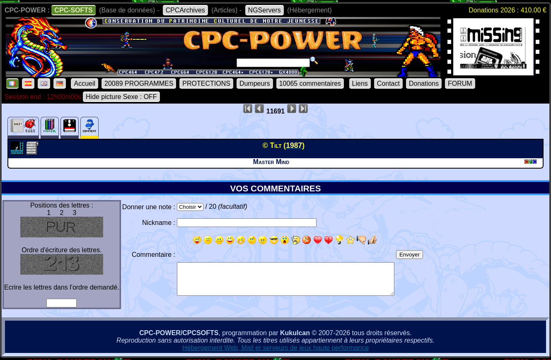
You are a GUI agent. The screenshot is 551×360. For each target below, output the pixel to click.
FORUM (460, 83)
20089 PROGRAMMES (138, 83)
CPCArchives (185, 10)
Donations (424, 83)
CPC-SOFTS (73, 10)
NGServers (264, 10)
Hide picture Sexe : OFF (121, 96)
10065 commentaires (310, 83)
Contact (388, 83)
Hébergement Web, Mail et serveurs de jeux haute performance (275, 347)
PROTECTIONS (206, 83)
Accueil (84, 83)
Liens (360, 83)
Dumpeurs (254, 83)
